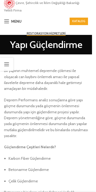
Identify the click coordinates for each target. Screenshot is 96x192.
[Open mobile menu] (12, 21)
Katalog (78, 21)
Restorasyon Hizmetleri (46, 33)
